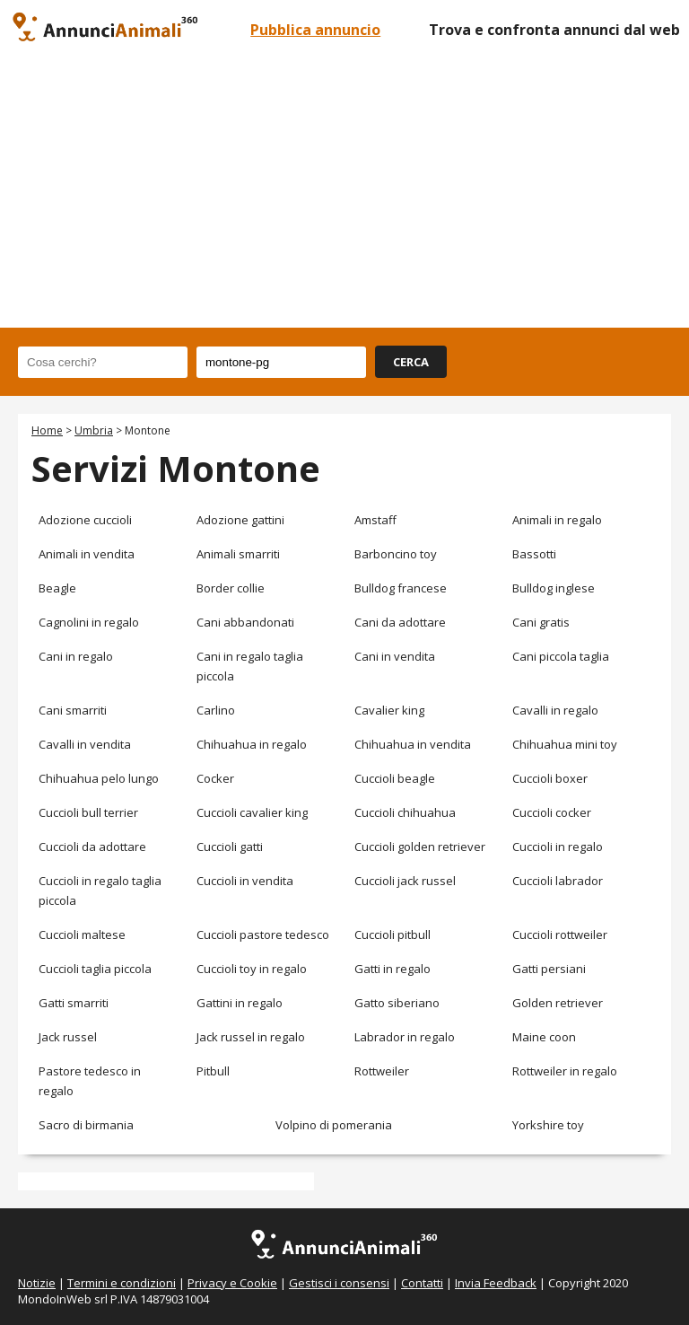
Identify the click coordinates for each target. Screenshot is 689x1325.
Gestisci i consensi (339, 1283)
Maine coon (544, 1037)
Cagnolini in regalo (89, 622)
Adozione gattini (240, 520)
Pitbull (213, 1071)
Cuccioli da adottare (92, 846)
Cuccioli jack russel (405, 881)
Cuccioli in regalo (557, 846)
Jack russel (68, 1037)
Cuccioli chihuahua (405, 812)
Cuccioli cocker (551, 812)
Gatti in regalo (392, 969)
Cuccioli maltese (82, 934)
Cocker (215, 778)
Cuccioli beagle (394, 778)
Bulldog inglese (553, 588)
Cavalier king (389, 710)
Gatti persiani (549, 969)
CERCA (411, 362)
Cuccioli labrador (557, 881)
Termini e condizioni (121, 1283)
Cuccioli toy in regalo (251, 969)
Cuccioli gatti (229, 846)
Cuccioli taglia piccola (95, 969)
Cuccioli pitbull (392, 934)
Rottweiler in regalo (564, 1071)
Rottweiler (381, 1071)
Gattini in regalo (239, 1003)
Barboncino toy (395, 554)
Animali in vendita (87, 554)
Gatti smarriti (74, 1003)
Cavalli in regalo (555, 710)
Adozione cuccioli (85, 520)
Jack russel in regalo (250, 1037)
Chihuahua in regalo (251, 744)
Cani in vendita (394, 656)
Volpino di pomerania (333, 1125)
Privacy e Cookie (232, 1283)
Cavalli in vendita (85, 744)
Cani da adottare (400, 622)
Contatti (422, 1283)
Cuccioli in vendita (244, 881)
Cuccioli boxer (550, 778)
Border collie (230, 588)
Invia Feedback (495, 1283)
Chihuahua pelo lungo (99, 778)
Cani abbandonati (245, 622)
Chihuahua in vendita (412, 744)
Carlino (215, 710)
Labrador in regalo (404, 1037)
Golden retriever (557, 1003)
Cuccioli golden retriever (419, 846)
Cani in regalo (76, 656)
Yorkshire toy (548, 1125)
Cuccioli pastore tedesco (262, 934)
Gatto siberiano (397, 1003)
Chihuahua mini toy (564, 744)
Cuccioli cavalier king (252, 812)
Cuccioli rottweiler (559, 934)
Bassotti (534, 554)
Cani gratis (541, 622)
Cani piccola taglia (560, 656)
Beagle (57, 588)
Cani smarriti (73, 710)
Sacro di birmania (86, 1125)
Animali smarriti (238, 554)
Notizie (37, 1283)
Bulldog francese (400, 588)
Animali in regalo (557, 520)
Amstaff (375, 520)
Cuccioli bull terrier (88, 812)
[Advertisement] (344, 193)
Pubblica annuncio (315, 29)
